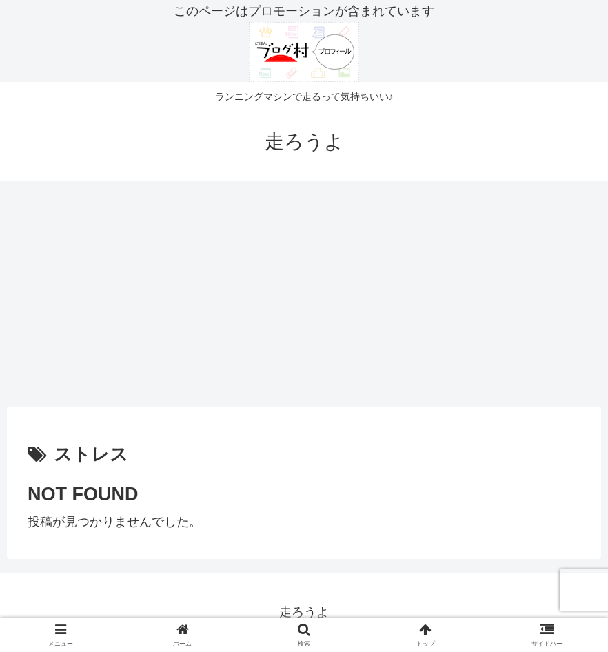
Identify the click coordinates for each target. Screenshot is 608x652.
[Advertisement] (304, 293)
